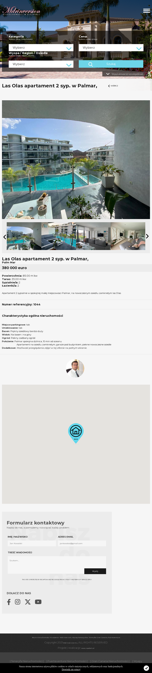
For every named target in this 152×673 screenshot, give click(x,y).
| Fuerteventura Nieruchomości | (67, 661)
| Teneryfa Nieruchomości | (27, 661)
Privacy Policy (65, 579)
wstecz (114, 85)
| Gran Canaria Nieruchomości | (109, 661)
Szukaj (111, 64)
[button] (146, 11)
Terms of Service (80, 579)
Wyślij (95, 571)
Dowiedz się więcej (71, 669)
